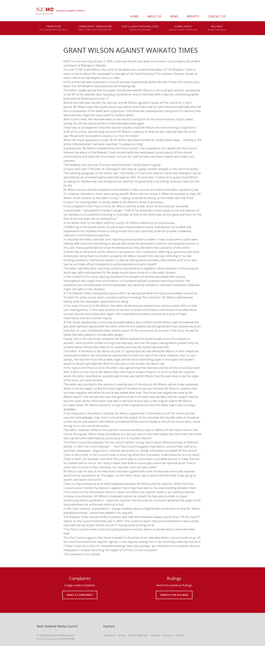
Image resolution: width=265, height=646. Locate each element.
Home (134, 16)
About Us (154, 16)
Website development (48, 638)
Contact (179, 635)
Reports (193, 16)
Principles (53, 28)
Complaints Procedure (95, 28)
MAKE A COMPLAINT (79, 592)
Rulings (217, 28)
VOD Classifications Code (140, 28)
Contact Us (217, 16)
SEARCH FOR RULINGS (174, 592)
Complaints (183, 28)
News (174, 16)
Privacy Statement (138, 635)
